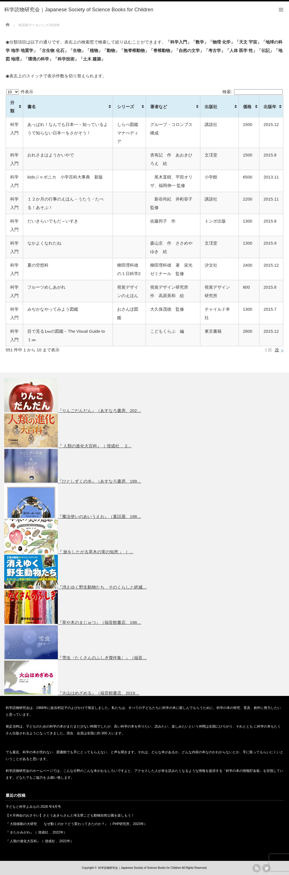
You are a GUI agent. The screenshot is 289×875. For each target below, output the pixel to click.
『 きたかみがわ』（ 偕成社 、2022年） (36, 832)
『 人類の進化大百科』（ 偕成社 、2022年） (40, 841)
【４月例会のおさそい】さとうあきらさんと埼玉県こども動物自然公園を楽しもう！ (70, 815)
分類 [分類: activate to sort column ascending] (12, 106)
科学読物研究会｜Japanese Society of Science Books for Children (139, 867)
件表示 (19, 91)
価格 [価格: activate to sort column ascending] (247, 106)
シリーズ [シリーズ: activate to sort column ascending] (125, 106)
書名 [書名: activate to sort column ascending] (31, 106)
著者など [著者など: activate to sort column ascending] (158, 106)
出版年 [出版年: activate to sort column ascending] (270, 106)
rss (256, 868)
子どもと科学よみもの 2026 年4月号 (33, 807)
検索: (252, 91)
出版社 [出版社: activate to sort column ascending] (211, 106)
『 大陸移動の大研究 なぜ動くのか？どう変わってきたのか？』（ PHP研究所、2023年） (76, 824)
